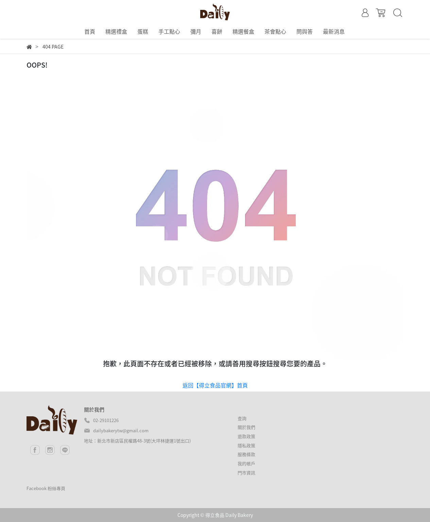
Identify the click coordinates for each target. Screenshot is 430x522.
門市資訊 (246, 472)
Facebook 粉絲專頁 (46, 488)
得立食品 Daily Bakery (229, 514)
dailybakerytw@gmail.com (121, 430)
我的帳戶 (246, 463)
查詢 (242, 418)
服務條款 (246, 454)
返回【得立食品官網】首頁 (215, 385)
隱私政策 (246, 445)
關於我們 (246, 427)
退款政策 (246, 436)
